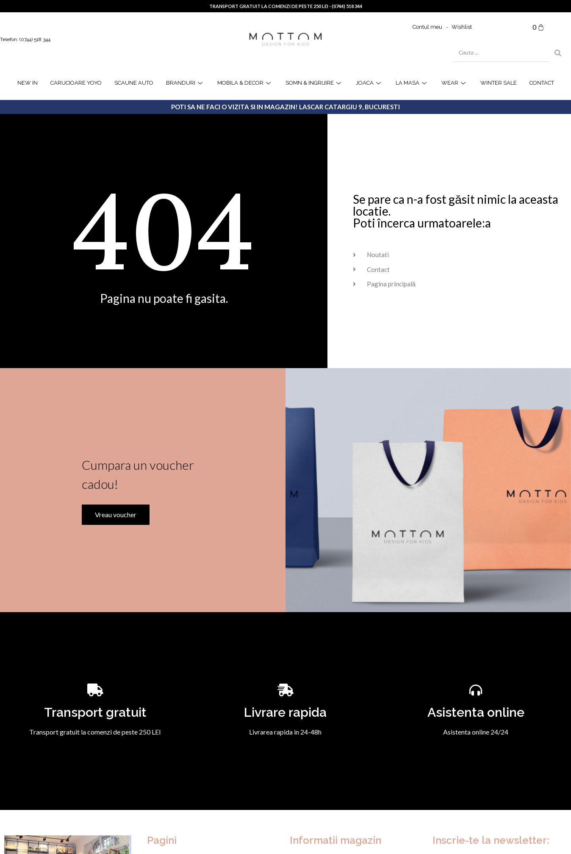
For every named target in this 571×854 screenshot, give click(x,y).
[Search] (557, 52)
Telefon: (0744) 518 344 (25, 39)
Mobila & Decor (245, 83)
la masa (412, 83)
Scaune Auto (133, 83)
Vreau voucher (114, 562)
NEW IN (27, 83)
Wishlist (462, 27)
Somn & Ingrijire (314, 83)
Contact (541, 83)
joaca (369, 83)
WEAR (454, 83)
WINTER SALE (498, 83)
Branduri (185, 83)
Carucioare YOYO (76, 83)
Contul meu (427, 27)
